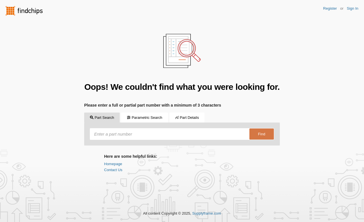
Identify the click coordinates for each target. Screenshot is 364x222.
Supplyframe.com (206, 213)
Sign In (352, 8)
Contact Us (113, 170)
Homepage (113, 164)
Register (330, 8)
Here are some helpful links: (130, 156)
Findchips (24, 11)
